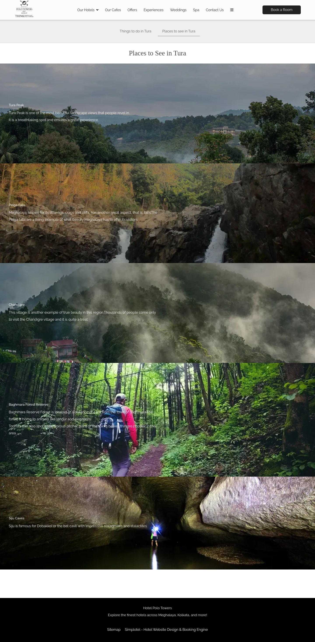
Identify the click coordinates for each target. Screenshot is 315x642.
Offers (132, 10)
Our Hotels (87, 10)
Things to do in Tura (135, 31)
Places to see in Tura (178, 31)
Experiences (153, 10)
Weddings (178, 10)
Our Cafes (113, 10)
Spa (196, 10)
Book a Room (281, 10)
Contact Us (215, 10)
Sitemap (114, 630)
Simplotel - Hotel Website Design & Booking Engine (166, 630)
